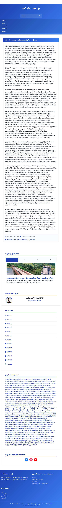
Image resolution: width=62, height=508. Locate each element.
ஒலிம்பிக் (24, 414)
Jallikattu (42, 387)
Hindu (53, 383)
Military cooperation (22, 391)
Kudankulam (25, 389)
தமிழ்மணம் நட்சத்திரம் (13, 426)
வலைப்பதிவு (36, 441)
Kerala (13, 389)
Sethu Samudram (22, 398)
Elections (43, 381)
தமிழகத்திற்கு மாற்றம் (47, 422)
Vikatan (7, 404)
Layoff (42, 389)
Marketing (8, 391)
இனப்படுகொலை (33, 410)
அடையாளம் (23, 404)
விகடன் (43, 443)
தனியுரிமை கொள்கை (40, 483)
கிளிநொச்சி (32, 416)
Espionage (16, 383)
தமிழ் (33, 424)
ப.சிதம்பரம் (25, 430)
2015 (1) (8, 328)
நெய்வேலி (17, 430)
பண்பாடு (42, 430)
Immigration (42, 385)
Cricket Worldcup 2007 (30, 381)
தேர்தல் (7, 428)
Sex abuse (31, 398)
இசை (21, 408)
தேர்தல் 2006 (15, 428)
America (22, 379)
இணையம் (27, 408)
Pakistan (13, 396)
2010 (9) (8, 340)
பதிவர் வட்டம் (50, 430)
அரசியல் (5, 29)
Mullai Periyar (33, 391)
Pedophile (19, 396)
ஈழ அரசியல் (44, 410)
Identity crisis (34, 385)
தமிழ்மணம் (49, 424)
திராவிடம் (38, 426)
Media (14, 391)
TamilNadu (48, 400)
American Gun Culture (32, 379)
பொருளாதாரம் (10, 437)
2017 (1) (8, 319)
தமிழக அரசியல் (33, 422)
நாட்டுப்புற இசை (44, 428)
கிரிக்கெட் (24, 416)
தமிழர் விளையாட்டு (18, 424)
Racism (54, 396)
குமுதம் (7, 418)
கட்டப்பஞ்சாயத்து (34, 414)
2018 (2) (8, 315)
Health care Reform (41, 383)
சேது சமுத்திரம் (17, 422)
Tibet (24, 402)
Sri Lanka (37, 398)
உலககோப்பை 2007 (22, 412)
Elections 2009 (51, 381)
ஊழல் (48, 412)
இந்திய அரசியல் (37, 408)
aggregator (16, 379)
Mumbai (48, 391)
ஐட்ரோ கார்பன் (10, 414)
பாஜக (45, 432)
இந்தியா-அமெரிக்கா (12, 410)
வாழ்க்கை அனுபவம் (33, 443)
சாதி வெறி (22, 418)
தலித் (23, 426)
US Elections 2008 (40, 402)
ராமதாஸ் (8, 441)
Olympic (7, 396)
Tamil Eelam (22, 400)
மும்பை (39, 439)
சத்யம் (13, 418)
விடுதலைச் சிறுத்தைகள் (13, 445)
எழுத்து (53, 412)
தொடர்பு (35, 481)
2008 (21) (8, 348)
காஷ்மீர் (4, 26)
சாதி (16, 418)
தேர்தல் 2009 (23, 428)
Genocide (32, 383)
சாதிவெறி (30, 418)
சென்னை (8, 422)
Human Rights (16, 385)
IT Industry (36, 387)
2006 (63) (8, 356)
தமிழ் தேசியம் (40, 424)
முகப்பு (4, 20)
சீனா (45, 418)
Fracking (26, 383)
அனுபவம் (8, 408)
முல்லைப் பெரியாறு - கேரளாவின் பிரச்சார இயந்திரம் (30, 278)
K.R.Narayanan (50, 387)
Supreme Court (13, 400)
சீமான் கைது (11, 239)
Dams (39, 381)
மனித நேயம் (15, 439)
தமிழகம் (17, 239)
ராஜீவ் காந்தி (31, 239)
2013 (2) (8, 332)
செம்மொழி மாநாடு (38, 420)
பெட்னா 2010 (28, 434)
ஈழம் (3, 23)
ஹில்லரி (33, 445)
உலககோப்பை (10, 412)
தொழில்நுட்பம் (33, 428)
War (11, 404)
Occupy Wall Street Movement (47, 393)
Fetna (21, 383)
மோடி (50, 439)
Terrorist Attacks (17, 402)
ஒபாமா (18, 414)
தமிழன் (28, 424)
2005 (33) (8, 360)
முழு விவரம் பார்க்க (34, 300)
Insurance (16, 387)
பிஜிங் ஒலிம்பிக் (18, 434)
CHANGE (15, 381)
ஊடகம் (43, 412)
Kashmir (7, 389)
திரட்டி (32, 426)
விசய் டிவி (50, 443)
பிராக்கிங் (8, 434)
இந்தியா (54, 408)
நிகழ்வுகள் (9, 430)
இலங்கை (23, 410)
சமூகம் (4, 31)
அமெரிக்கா (18, 406)
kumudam (32, 389)
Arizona (41, 379)
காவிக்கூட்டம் (10, 416)
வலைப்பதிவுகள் (20, 443)
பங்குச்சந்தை (33, 430)
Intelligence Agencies (25, 387)
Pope (36, 396)
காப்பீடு (53, 414)
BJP (45, 379)
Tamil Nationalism (39, 400)
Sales (6, 398)
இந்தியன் (47, 408)
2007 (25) (8, 352)
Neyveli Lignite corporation (22, 393)
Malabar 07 (47, 389)
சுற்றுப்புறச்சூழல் (25, 420)
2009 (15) (8, 344)
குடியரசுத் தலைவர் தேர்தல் (46, 416)
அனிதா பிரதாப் (45, 406)
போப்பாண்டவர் (21, 437)
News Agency (9, 393)
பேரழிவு (44, 434)
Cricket (21, 381)
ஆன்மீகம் (16, 408)
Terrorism (8, 402)
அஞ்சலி (16, 404)
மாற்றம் (22, 439)
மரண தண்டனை (44, 437)
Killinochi (18, 389)
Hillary (49, 383)
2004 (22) (8, 364)
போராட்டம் (30, 437)
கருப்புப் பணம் (46, 414)
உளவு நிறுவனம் (35, 412)
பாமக (29, 432)
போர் (36, 437)
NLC (32, 393)
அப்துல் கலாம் (41, 404)
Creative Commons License (31, 505)
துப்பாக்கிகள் (46, 426)
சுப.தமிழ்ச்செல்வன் (12, 420)
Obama (36, 393)
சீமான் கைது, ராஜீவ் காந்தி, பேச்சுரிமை (21, 40)
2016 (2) (8, 324)
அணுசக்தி (31, 404)
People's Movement (29, 396)
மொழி (45, 439)
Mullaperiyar (42, 391)
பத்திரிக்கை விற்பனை (13, 432)
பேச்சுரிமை (23, 239)
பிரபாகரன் (51, 432)
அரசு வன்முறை (34, 406)
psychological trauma (44, 396)
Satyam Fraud (13, 398)
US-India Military (51, 402)
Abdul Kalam (9, 379)
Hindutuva (8, 385)
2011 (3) (8, 336)
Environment (9, 383)
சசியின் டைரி (31, 8)
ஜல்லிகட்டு (26, 445)
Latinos (37, 389)
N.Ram (54, 391)
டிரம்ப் (25, 422)
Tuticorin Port (30, 402)
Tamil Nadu (29, 400)
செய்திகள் (48, 420)
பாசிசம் (23, 432)
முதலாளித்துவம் (31, 439)
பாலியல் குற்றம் (36, 432)
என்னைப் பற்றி (37, 479)
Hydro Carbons (25, 385)
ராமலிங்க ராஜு (17, 441)
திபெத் (27, 426)
